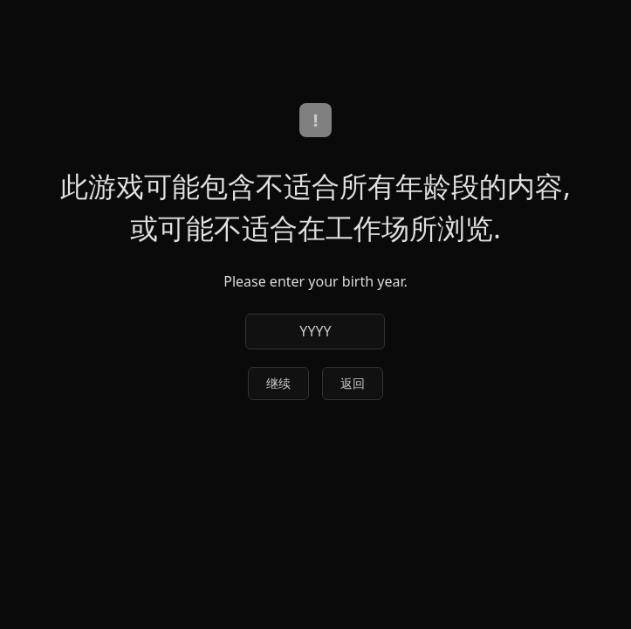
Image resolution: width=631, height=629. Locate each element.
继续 (278, 383)
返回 (352, 383)
